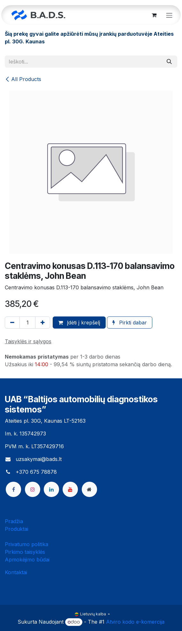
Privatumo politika (26, 544)
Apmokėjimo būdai (27, 559)
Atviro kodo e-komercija (135, 622)
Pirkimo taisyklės (25, 552)
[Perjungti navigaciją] (169, 15)
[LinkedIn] (51, 489)
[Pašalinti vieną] (12, 322)
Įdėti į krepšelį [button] (79, 322)
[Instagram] (32, 489)
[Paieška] (169, 62)
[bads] (89, 489)
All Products (23, 79)
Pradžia (14, 521)
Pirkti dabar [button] (129, 322)
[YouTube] (70, 489)
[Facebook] (13, 489)
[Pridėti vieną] (42, 322)
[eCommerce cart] (154, 15)
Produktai (16, 529)
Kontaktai (16, 572)
